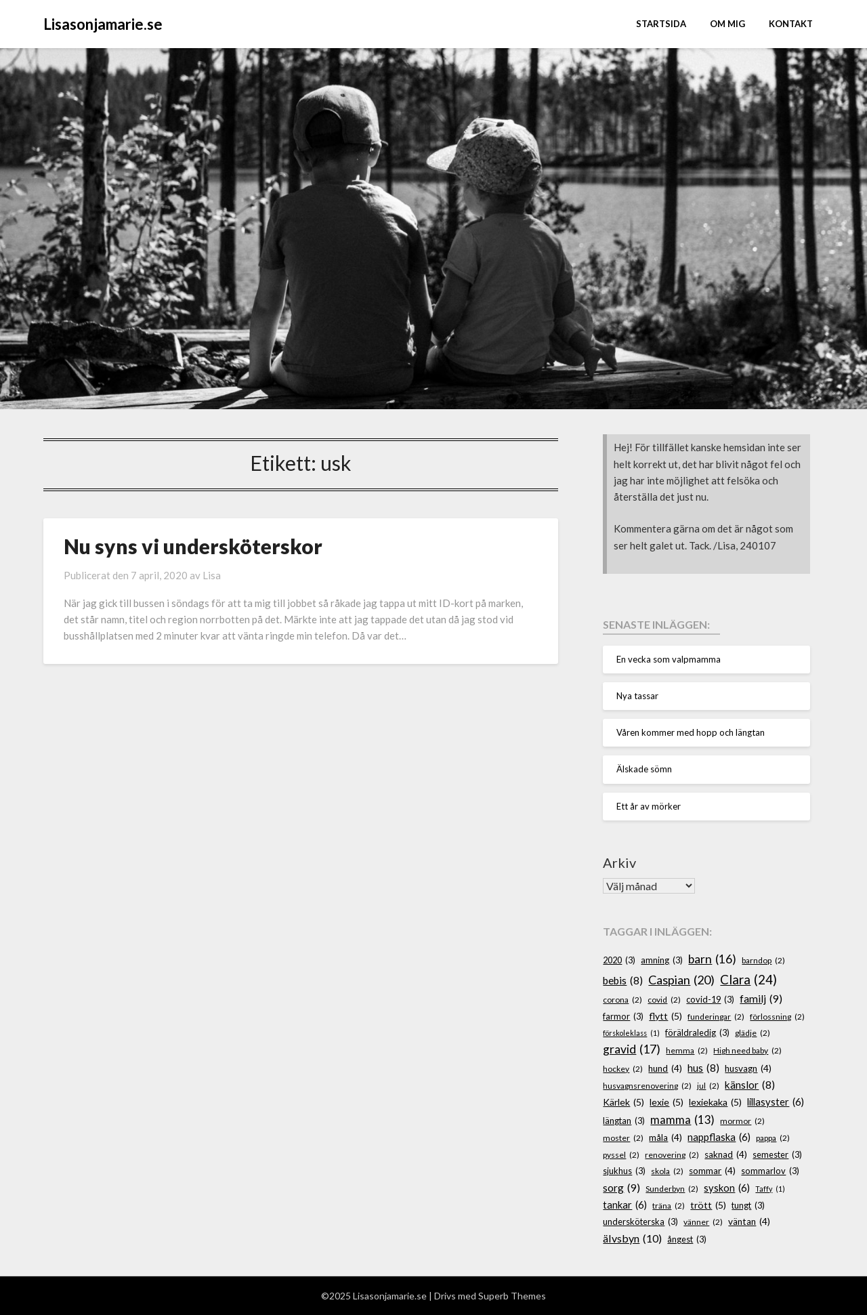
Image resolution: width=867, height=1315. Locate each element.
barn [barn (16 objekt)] (712, 959)
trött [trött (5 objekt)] (708, 1205)
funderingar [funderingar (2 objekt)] (716, 1016)
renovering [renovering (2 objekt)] (672, 1154)
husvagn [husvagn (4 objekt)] (748, 1068)
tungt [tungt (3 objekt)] (748, 1205)
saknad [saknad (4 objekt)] (725, 1154)
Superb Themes (512, 1295)
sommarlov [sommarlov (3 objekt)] (770, 1171)
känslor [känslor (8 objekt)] (750, 1085)
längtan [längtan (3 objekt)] (624, 1121)
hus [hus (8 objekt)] (703, 1068)
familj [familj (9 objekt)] (761, 998)
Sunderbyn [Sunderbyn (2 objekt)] (672, 1188)
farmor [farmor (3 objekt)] (623, 1016)
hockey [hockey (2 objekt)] (623, 1068)
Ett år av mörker (648, 806)
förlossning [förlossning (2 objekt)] (777, 1016)
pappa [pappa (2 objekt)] (773, 1137)
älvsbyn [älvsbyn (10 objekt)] (632, 1238)
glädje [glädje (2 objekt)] (752, 1032)
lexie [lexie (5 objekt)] (666, 1102)
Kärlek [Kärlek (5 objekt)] (623, 1102)
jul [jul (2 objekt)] (708, 1085)
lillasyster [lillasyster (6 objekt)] (775, 1102)
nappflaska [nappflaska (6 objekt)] (719, 1137)
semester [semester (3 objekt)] (777, 1155)
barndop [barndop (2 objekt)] (763, 960)
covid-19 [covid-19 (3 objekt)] (710, 1000)
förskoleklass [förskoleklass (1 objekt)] (631, 1033)
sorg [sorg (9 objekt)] (621, 1187)
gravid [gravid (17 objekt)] (631, 1050)
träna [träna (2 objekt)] (668, 1205)
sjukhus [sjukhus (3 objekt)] (624, 1171)
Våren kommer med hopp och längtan (690, 732)
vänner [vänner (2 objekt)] (703, 1221)
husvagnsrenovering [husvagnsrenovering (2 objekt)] (647, 1085)
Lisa (212, 575)
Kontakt (791, 23)
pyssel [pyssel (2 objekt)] (621, 1154)
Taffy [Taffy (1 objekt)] (770, 1188)
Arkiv (619, 862)
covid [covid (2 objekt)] (664, 999)
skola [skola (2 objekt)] (667, 1171)
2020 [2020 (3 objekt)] (619, 960)
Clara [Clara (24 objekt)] (748, 979)
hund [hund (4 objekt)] (665, 1068)
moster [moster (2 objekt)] (623, 1137)
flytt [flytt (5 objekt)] (665, 1016)
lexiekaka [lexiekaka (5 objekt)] (715, 1102)
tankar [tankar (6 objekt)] (625, 1205)
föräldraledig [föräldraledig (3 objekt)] (697, 1033)
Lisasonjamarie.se (103, 24)
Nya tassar (637, 695)
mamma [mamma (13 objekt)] (682, 1119)
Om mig (727, 23)
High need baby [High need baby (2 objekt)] (747, 1050)
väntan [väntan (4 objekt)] (749, 1221)
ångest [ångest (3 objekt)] (686, 1239)
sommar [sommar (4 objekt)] (712, 1170)
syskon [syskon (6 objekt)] (727, 1188)
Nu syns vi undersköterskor (193, 546)
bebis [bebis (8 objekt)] (623, 980)
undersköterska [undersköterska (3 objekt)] (640, 1222)
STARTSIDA (661, 23)
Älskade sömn (644, 769)
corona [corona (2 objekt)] (622, 999)
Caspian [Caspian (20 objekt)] (681, 980)
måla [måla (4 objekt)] (665, 1137)
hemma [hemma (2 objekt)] (687, 1050)
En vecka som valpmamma (668, 659)
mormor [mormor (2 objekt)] (742, 1120)
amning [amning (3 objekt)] (662, 960)
